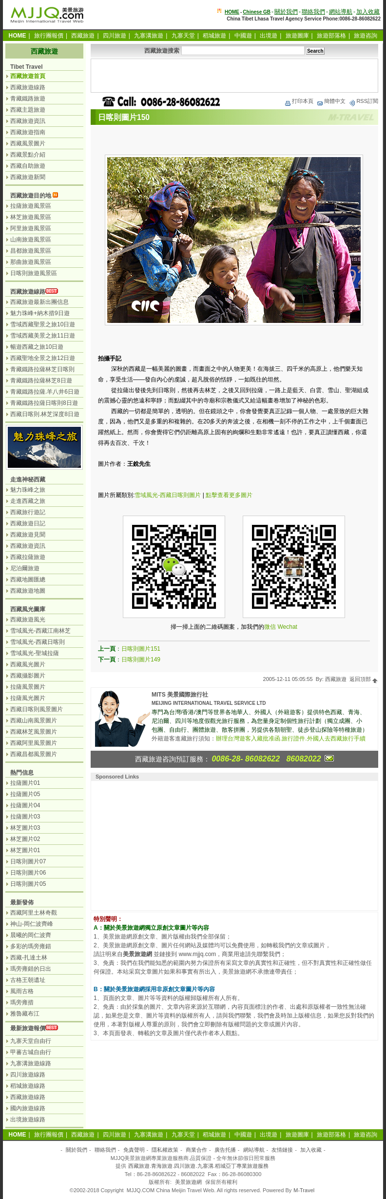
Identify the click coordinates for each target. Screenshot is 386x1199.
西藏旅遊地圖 (27, 590)
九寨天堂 (183, 35)
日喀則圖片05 (28, 883)
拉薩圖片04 (25, 805)
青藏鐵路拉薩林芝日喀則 (42, 369)
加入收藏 (368, 11)
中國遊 (243, 35)
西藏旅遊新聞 (27, 177)
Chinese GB (256, 12)
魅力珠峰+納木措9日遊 (40, 313)
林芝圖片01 (25, 850)
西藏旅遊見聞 (27, 534)
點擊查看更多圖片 (229, 495)
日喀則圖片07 (28, 861)
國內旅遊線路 (27, 1108)
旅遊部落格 (331, 35)
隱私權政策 (165, 1150)
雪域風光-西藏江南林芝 (40, 630)
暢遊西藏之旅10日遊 (36, 346)
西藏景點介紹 (27, 154)
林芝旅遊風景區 (30, 217)
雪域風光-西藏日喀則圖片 (168, 495)
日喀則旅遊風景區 (33, 273)
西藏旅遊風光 (27, 619)
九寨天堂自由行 (30, 1041)
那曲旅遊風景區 (30, 262)
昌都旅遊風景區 (30, 250)
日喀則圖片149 (140, 659)
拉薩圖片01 (25, 782)
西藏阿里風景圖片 (33, 742)
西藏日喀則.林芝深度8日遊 (44, 414)
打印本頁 (298, 101)
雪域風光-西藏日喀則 (37, 642)
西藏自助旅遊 (27, 165)
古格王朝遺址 (27, 980)
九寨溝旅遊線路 (30, 1063)
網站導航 (340, 11)
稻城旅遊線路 (27, 1085)
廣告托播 (225, 1150)
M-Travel (303, 1190)
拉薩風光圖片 (27, 698)
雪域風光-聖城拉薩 (34, 653)
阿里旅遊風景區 (30, 228)
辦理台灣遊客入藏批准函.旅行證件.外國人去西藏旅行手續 (291, 738)
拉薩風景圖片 (27, 686)
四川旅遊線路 (27, 1074)
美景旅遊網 (188, 1182)
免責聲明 (134, 1150)
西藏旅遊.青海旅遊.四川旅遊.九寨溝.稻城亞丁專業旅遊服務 (198, 1166)
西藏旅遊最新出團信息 (39, 302)
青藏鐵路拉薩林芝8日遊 (41, 380)
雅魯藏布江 (24, 1013)
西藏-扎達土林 (28, 957)
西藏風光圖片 (27, 664)
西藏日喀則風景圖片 (36, 709)
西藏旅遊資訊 (27, 121)
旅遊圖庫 (297, 35)
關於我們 (286, 11)
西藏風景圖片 (27, 143)
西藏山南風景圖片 (33, 720)
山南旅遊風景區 (30, 239)
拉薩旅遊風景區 (30, 205)
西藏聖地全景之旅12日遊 (42, 358)
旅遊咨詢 (365, 35)
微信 (270, 626)
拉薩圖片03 (25, 816)
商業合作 (196, 1150)
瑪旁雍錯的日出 (30, 968)
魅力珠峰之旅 (27, 489)
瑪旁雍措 (22, 1002)
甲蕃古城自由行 (30, 1052)
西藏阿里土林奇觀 (33, 912)
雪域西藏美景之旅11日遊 (42, 335)
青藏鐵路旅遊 (27, 98)
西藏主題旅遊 (27, 109)
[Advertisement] (234, 75)
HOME (232, 12)
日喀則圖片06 (28, 872)
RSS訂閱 (363, 101)
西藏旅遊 (83, 35)
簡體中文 (331, 101)
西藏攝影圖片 (27, 675)
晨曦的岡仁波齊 (30, 935)
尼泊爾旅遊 (24, 568)
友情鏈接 (282, 1150)
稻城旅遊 (214, 35)
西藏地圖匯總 (27, 579)
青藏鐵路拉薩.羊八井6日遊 (44, 391)
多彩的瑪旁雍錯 (30, 946)
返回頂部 (363, 679)
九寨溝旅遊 (148, 35)
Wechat (287, 626)
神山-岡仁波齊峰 (31, 923)
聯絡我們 (313, 11)
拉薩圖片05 (25, 794)
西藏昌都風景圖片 (33, 754)
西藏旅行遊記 (27, 512)
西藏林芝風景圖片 (33, 731)
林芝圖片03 (25, 827)
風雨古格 (22, 991)
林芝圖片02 (25, 839)
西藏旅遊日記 (27, 523)
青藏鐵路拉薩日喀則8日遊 (44, 403)
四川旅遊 (114, 35)
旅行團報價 (48, 35)
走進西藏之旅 (27, 501)
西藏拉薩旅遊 (27, 557)
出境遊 (268, 35)
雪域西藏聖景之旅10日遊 (42, 324)
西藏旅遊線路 (27, 87)
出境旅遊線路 (27, 1119)
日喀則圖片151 (140, 648)
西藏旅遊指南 (27, 132)
